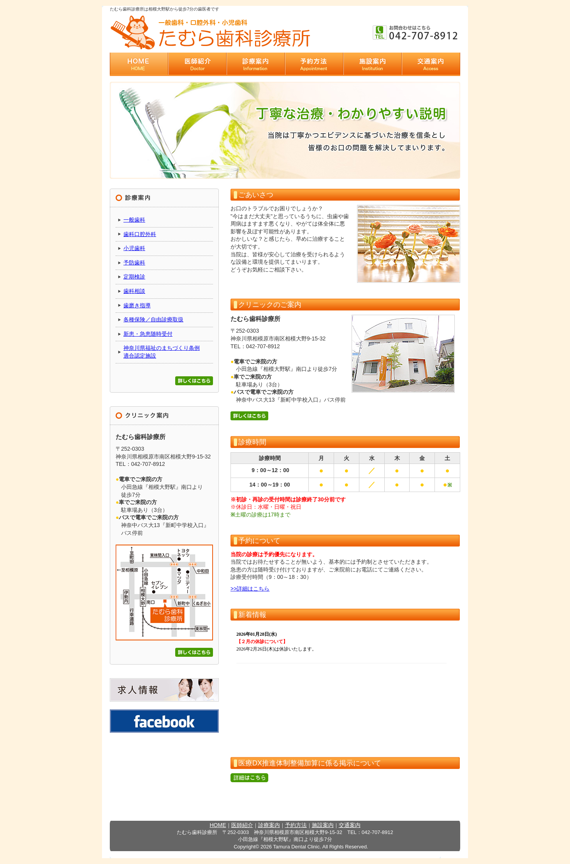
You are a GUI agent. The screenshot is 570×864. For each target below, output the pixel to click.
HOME (218, 825)
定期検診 (134, 276)
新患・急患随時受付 (147, 334)
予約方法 (296, 825)
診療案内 (269, 825)
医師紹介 (242, 825)
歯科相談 (134, 291)
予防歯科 (134, 262)
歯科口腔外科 (139, 234)
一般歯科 (134, 220)
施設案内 (323, 825)
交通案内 (350, 825)
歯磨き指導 (137, 305)
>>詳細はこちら (249, 588)
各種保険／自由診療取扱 (153, 319)
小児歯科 (134, 248)
